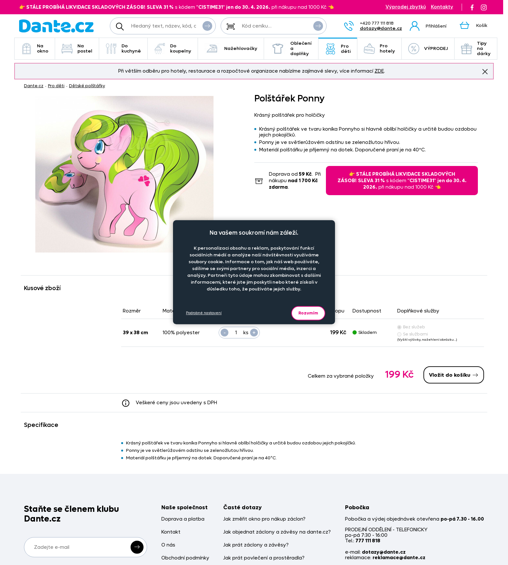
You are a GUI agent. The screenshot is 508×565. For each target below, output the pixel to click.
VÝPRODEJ (428, 48)
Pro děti (338, 48)
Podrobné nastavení (204, 313)
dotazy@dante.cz (381, 28)
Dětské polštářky (87, 85)
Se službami (412, 334)
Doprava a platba (182, 519)
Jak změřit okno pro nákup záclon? (264, 519)
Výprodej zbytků (406, 7)
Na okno (34, 48)
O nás (168, 545)
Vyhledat (207, 25)
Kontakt (170, 532)
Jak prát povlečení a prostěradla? (264, 558)
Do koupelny (172, 48)
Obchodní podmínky (185, 558)
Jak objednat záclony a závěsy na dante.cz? (277, 532)
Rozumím (308, 313)
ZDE (379, 71)
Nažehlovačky (230, 48)
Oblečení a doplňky (291, 48)
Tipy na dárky (476, 48)
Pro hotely (379, 48)
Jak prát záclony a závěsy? (256, 545)
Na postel (77, 48)
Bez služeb (411, 327)
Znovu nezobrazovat (485, 71)
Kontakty (442, 7)
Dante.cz (33, 85)
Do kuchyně (123, 48)
